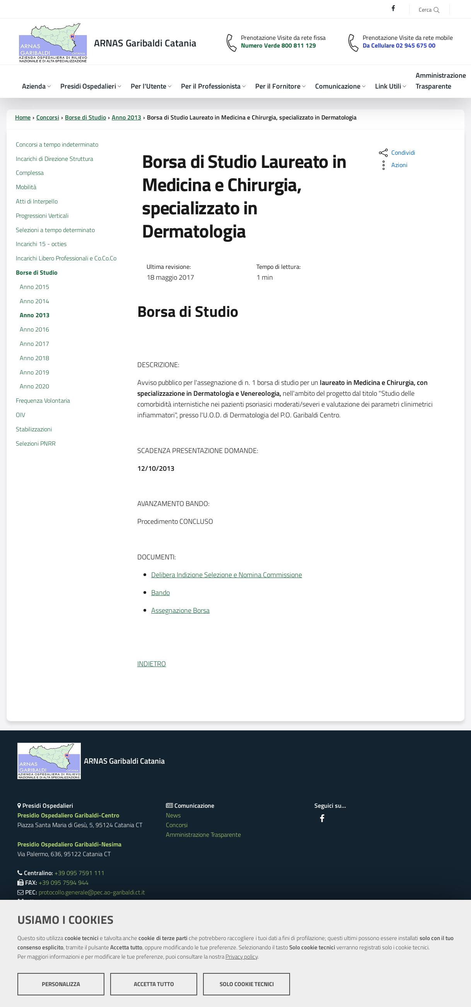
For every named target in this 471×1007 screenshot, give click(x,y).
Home (23, 117)
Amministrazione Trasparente (203, 834)
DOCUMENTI (155, 557)
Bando (160, 592)
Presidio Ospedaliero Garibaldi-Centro (68, 815)
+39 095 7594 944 (64, 882)
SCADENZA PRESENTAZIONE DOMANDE (197, 450)
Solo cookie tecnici (247, 984)
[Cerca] (429, 9)
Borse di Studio (85, 117)
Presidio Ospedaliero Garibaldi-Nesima (69, 844)
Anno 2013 (126, 117)
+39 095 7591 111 (79, 872)
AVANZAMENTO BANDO (172, 503)
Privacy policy (241, 956)
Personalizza (61, 984)
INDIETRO (151, 663)
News (173, 815)
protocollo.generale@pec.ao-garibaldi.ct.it (92, 892)
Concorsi (47, 117)
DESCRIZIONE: (158, 364)
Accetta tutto (154, 984)
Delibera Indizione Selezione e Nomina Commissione (226, 574)
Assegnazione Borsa (180, 610)
